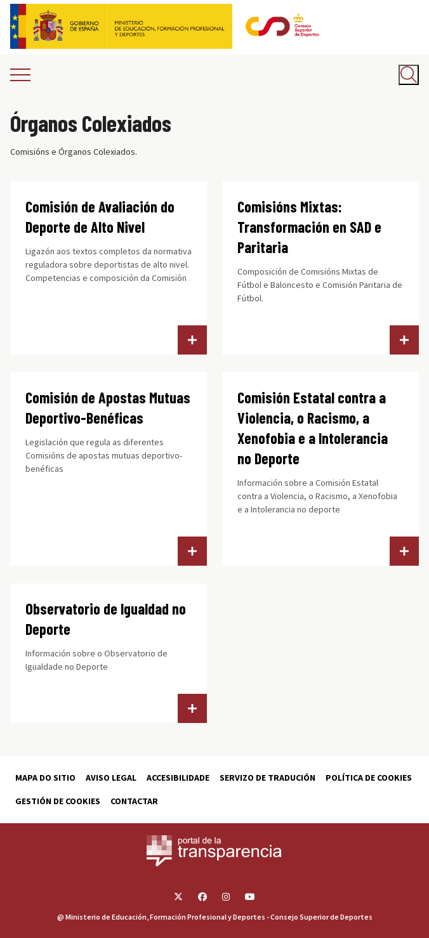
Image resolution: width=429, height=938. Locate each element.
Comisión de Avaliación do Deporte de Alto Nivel (100, 216)
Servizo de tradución (267, 777)
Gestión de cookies (57, 801)
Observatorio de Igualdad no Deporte (105, 618)
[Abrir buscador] (409, 75)
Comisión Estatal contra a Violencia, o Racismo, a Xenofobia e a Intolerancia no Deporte (312, 427)
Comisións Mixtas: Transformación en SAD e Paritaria (309, 226)
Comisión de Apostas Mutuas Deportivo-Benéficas (107, 407)
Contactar (134, 801)
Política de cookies (369, 777)
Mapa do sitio (45, 777)
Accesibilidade (178, 777)
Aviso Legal (111, 777)
